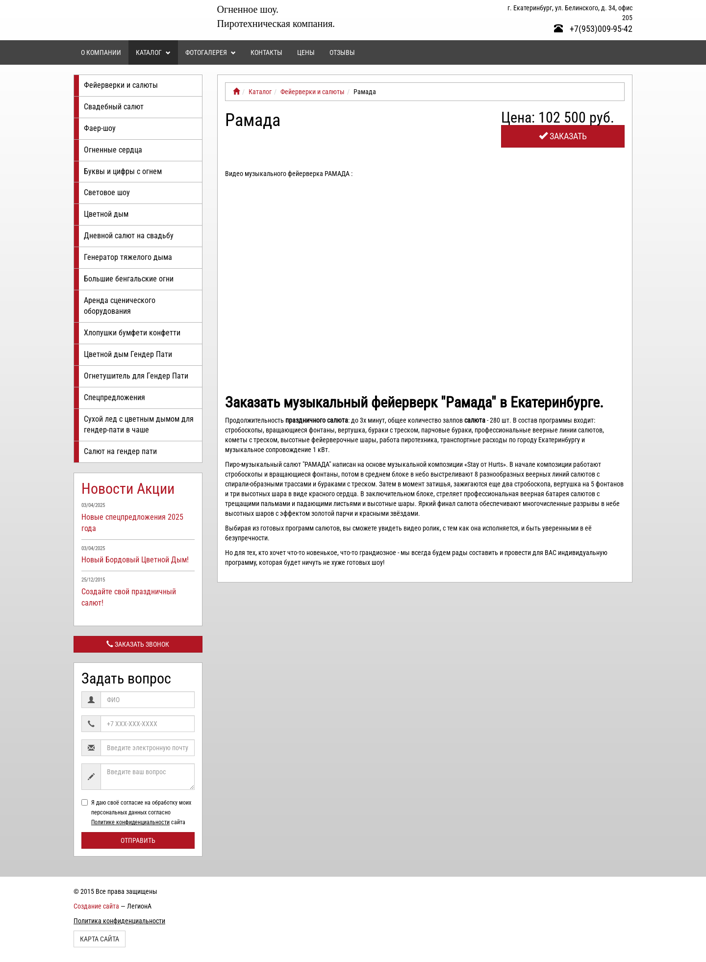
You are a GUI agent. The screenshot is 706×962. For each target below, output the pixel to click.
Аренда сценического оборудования (119, 306)
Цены (306, 52)
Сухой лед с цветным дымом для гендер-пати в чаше (139, 424)
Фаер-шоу (100, 128)
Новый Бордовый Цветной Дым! (135, 559)
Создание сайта (96, 906)
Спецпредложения (114, 397)
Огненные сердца (113, 149)
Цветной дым (106, 214)
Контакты (266, 52)
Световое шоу (107, 192)
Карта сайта (99, 939)
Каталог (153, 52)
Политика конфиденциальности (119, 921)
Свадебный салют (114, 106)
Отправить (138, 840)
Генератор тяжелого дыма (128, 257)
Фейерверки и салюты (121, 85)
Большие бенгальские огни (129, 278)
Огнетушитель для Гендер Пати (136, 375)
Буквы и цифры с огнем (123, 171)
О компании (101, 52)
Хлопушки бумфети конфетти (132, 332)
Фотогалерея (210, 52)
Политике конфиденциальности (130, 822)
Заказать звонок (137, 644)
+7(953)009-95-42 (593, 29)
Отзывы (342, 52)
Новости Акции (128, 488)
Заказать (563, 136)
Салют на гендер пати (120, 451)
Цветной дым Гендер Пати (128, 354)
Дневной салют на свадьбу (129, 235)
